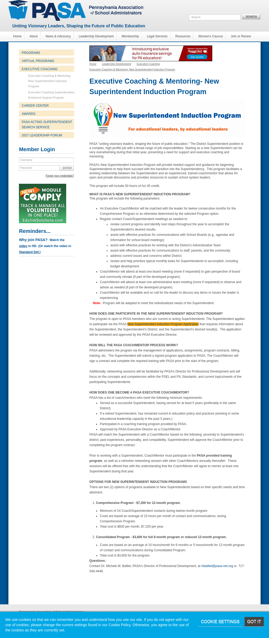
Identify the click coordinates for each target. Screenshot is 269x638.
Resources (182, 36)
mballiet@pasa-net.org (217, 566)
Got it (254, 621)
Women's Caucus (210, 36)
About (33, 36)
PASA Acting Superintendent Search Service (47, 124)
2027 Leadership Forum (42, 135)
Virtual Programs (38, 61)
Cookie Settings (220, 621)
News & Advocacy (58, 36)
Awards (28, 114)
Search (251, 16)
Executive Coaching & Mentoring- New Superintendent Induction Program (49, 81)
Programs (31, 53)
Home (17, 36)
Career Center (35, 106)
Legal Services (157, 36)
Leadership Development (96, 36)
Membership (130, 36)
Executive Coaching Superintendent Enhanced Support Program (51, 95)
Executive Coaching (40, 69)
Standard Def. (29, 252)
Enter (67, 168)
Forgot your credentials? (60, 175)
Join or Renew (241, 36)
